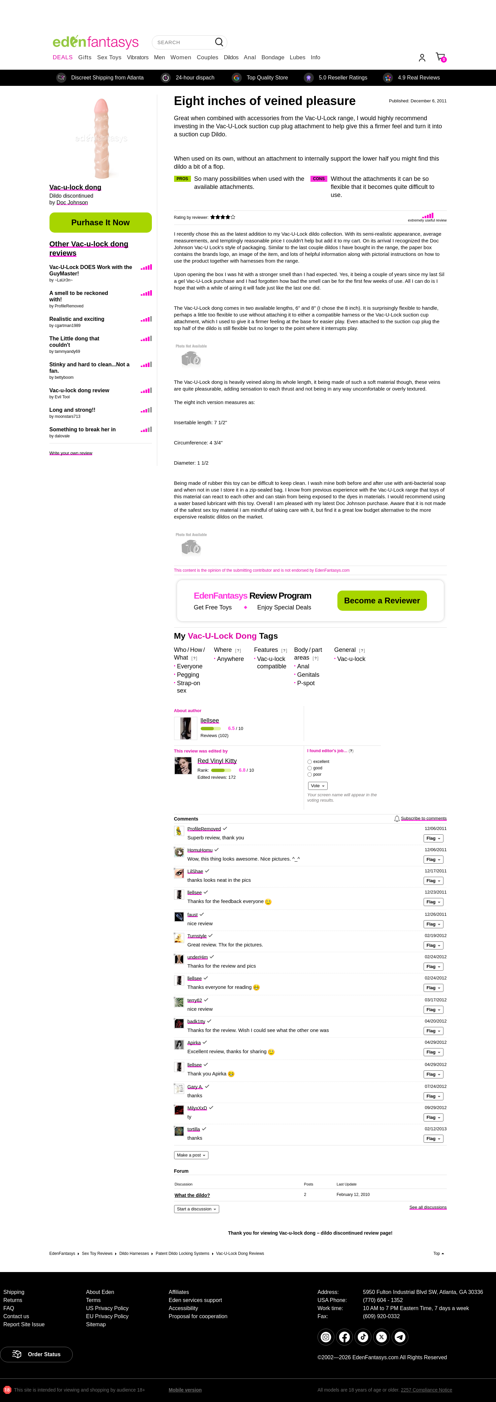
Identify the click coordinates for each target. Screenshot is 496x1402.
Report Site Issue (24, 1324)
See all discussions (428, 1207)
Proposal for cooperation (198, 1316)
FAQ (8, 1308)
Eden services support (195, 1300)
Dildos (231, 57)
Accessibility (183, 1308)
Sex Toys (109, 57)
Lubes (297, 57)
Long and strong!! (72, 410)
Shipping (13, 1292)
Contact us (16, 1316)
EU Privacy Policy (107, 1316)
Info (315, 57)
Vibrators (137, 57)
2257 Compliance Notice (426, 1390)
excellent (321, 761)
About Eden (100, 1292)
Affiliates (179, 1292)
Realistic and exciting (77, 319)
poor (317, 774)
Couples (208, 57)
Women (180, 57)
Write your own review (71, 453)
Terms (93, 1300)
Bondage (273, 57)
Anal (250, 57)
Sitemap (96, 1324)
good (318, 768)
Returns (12, 1300)
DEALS (63, 57)
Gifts (85, 57)
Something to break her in (82, 429)
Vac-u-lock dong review (79, 390)
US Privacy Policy (107, 1308)
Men (159, 57)
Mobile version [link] (185, 1390)
